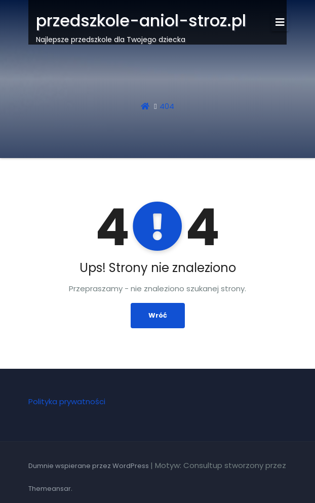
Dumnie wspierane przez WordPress (89, 466)
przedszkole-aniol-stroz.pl (141, 20)
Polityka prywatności (66, 401)
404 (167, 106)
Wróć (157, 315)
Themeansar (49, 488)
